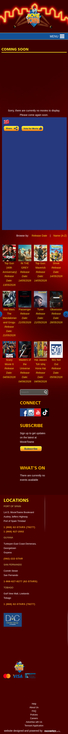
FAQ (34, 711)
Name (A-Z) (60, 235)
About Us (34, 707)
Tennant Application (33, 725)
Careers (34, 718)
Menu (54, 36)
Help (34, 704)
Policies (34, 714)
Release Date (39, 235)
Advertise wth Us (34, 722)
